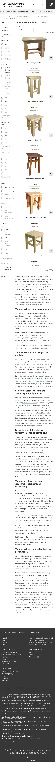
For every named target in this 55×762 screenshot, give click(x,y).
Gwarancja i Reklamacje (9, 652)
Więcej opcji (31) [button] (5, 116)
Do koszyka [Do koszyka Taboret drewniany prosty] (34, 188)
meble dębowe (32, 498)
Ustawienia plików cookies (10, 655)
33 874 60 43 (25, 733)
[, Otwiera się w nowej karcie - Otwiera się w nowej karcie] (27, 757)
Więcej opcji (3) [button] (6, 259)
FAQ (30, 652)
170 (5, 173)
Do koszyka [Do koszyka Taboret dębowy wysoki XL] (34, 111)
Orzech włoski (6, 254)
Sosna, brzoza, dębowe (7, 232)
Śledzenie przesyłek (8, 674)
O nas (3, 636)
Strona (47, 32)
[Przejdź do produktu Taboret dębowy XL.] (34, 125)
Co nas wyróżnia (37, 738)
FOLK (6, 44)
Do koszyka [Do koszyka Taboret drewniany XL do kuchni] (34, 227)
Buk (5, 249)
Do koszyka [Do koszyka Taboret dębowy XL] (34, 149)
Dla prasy (4, 642)
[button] (50, 4)
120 (5, 170)
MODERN (7, 55)
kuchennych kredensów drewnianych (31, 381)
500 (5, 143)
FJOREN (7, 48)
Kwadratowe (8, 191)
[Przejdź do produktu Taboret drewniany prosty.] (34, 164)
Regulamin (5, 663)
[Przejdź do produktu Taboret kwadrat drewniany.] (34, 241)
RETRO (7, 52)
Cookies (4, 659)
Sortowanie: (18, 26)
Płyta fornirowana (8, 212)
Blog (3, 640)
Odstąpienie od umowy (9, 661)
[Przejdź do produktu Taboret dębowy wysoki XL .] (34, 87)
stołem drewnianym (29, 403)
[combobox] (24, 30)
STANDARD (8, 59)
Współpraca (33, 636)
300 (5, 109)
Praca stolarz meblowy (37, 640)
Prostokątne (8, 187)
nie (5, 277)
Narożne (7, 198)
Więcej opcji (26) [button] (5, 147)
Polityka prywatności (8, 657)
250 (5, 105)
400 (5, 112)
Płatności (4, 680)
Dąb (5, 238)
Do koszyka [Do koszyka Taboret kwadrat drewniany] (34, 265)
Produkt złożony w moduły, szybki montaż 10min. (7, 82)
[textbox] (24, 30)
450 (5, 98)
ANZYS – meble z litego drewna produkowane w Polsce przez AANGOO (25, 16)
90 (5, 166)
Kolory (3, 644)
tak (5, 273)
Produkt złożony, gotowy (7, 70)
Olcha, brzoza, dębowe (7, 244)
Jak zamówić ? (34, 657)
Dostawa (4, 678)
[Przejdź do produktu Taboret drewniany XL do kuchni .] (34, 202)
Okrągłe (7, 194)
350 (5, 132)
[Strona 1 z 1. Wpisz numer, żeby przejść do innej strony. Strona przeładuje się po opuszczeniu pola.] (50, 32)
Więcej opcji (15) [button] (5, 178)
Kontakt (4, 638)
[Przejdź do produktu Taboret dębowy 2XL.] (34, 48)
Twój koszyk (5, 676)
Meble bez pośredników (9, 671)
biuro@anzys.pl (12, 733)
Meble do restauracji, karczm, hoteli (41, 638)
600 (5, 101)
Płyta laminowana (8, 217)
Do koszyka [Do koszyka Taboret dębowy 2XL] (34, 72)
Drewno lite (8, 207)
